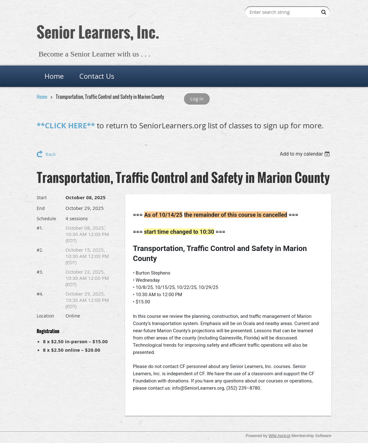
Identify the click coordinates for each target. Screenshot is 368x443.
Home (42, 96)
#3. (40, 272)
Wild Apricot (279, 435)
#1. (40, 228)
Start (42, 197)
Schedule (46, 219)
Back (50, 154)
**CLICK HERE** (66, 125)
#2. (40, 250)
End (41, 208)
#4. (40, 294)
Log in (196, 98)
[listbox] (305, 154)
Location (45, 316)
